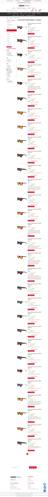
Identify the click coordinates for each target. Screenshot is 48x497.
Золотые (9, 68)
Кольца (14, 15)
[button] (27, 1)
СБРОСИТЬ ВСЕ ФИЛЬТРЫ (11, 48)
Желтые (9, 67)
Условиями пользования (23, 470)
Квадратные (10, 52)
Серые (9, 73)
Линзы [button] (8, 78)
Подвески (8, 42)
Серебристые (10, 72)
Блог (29, 484)
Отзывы (29, 8)
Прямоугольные (10, 55)
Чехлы (26, 13)
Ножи (18, 15)
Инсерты (21, 13)
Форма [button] (8, 50)
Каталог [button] (13, 8)
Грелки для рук (15, 13)
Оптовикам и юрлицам (21, 8)
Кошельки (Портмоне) (10, 32)
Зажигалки (9, 13)
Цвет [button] (8, 63)
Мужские (9, 61)
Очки (29, 13)
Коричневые (10, 69)
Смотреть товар (31, 33)
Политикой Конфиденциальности (28, 469)
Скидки (29, 487)
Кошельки (33, 13)
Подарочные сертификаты (30, 15)
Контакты (34, 8)
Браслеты (39, 13)
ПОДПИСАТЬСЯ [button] (32, 467)
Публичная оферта (14, 487)
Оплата (29, 479)
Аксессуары (22, 15)
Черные (9, 76)
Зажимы (8, 34)
